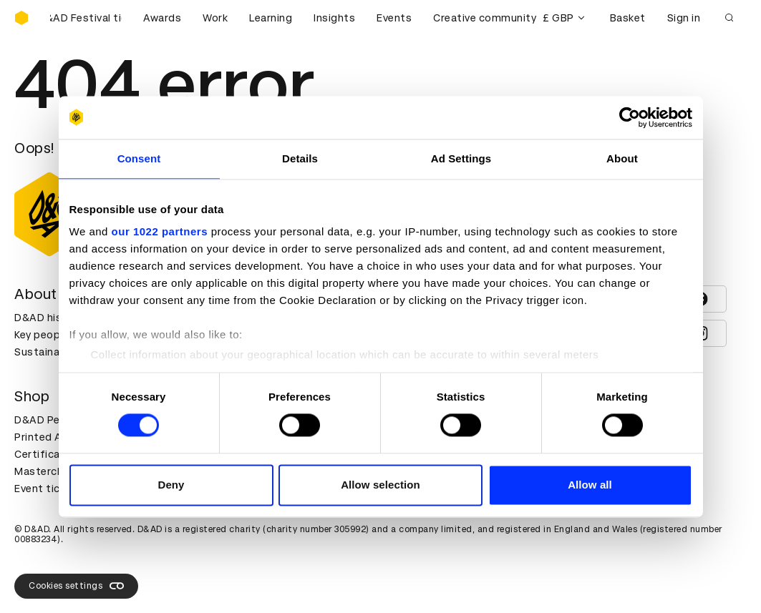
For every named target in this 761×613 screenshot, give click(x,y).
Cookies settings (76, 586)
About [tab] (622, 158)
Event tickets (48, 488)
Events (394, 18)
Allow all (590, 485)
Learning (270, 18)
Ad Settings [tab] (461, 158)
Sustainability (49, 352)
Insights (334, 18)
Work (215, 18)
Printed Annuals (54, 437)
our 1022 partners (160, 231)
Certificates (45, 454)
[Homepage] (21, 18)
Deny (170, 485)
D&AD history (48, 317)
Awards (162, 18)
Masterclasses (52, 471)
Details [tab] (300, 158)
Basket (628, 18)
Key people (41, 334)
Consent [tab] (139, 158)
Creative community (484, 18)
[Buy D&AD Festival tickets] (86, 18)
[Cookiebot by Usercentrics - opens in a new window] (629, 117)
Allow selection (380, 485)
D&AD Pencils (48, 420)
